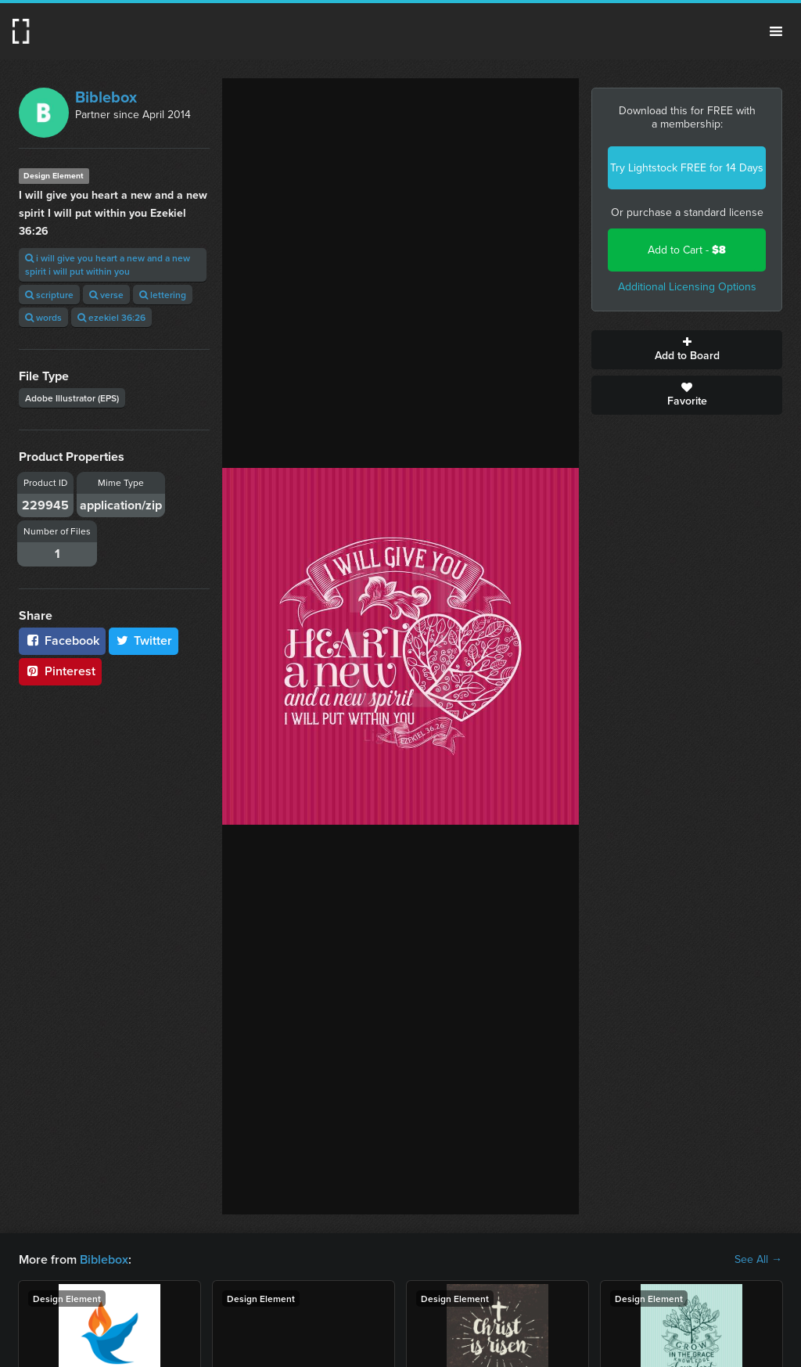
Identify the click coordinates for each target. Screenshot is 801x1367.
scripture (49, 294)
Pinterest (60, 671)
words (43, 317)
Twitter (144, 640)
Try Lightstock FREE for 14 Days (686, 168)
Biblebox (106, 97)
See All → (758, 1260)
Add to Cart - (687, 250)
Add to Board (686, 349)
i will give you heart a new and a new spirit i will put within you (107, 264)
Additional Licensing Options (687, 287)
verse (106, 294)
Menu (775, 31)
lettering (162, 294)
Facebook (62, 640)
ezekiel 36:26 (111, 317)
